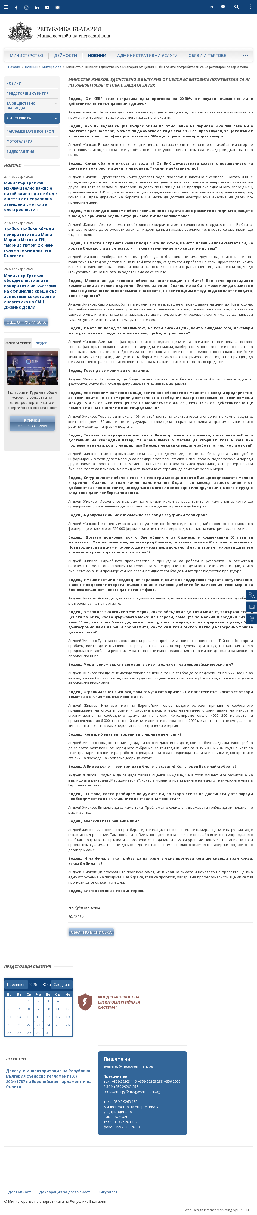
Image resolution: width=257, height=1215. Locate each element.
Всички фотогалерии (32, 423)
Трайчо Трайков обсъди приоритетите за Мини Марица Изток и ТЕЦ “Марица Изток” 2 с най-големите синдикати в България (29, 242)
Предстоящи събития (27, 93)
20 (9, 1025)
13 (9, 1017)
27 (9, 1033)
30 (38, 1033)
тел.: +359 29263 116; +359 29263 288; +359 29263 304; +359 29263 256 (142, 1084)
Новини (97, 55)
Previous (11, 372)
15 (29, 1017)
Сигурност (107, 1191)
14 (19, 1017)
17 (48, 1017)
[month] (46, 984)
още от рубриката (26, 322)
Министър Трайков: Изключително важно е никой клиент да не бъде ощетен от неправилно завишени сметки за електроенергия (30, 196)
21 (19, 1025)
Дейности (65, 55)
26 (68, 1025)
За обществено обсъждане (21, 105)
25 (58, 1025)
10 (48, 1009)
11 (58, 1009)
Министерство (26, 55)
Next (52, 372)
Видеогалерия (20, 151)
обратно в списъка (91, 932)
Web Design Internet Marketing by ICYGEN (217, 1210)
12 (68, 1009)
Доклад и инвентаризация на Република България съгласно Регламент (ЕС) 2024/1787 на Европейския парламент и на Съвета (49, 1078)
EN (211, 6)
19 (68, 1017)
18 (58, 1017)
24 (48, 1025)
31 (48, 1033)
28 (19, 1033)
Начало (14, 67)
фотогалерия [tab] (18, 343)
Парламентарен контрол (30, 131)
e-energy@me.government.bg (128, 1066)
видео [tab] (41, 343)
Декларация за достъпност (64, 1191)
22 (29, 1025)
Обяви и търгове (207, 55)
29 (29, 1033)
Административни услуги (147, 55)
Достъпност (19, 1191)
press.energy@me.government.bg (132, 1091)
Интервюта (51, 67)
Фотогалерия (19, 141)
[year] (32, 984)
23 (38, 1025)
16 (38, 1017)
